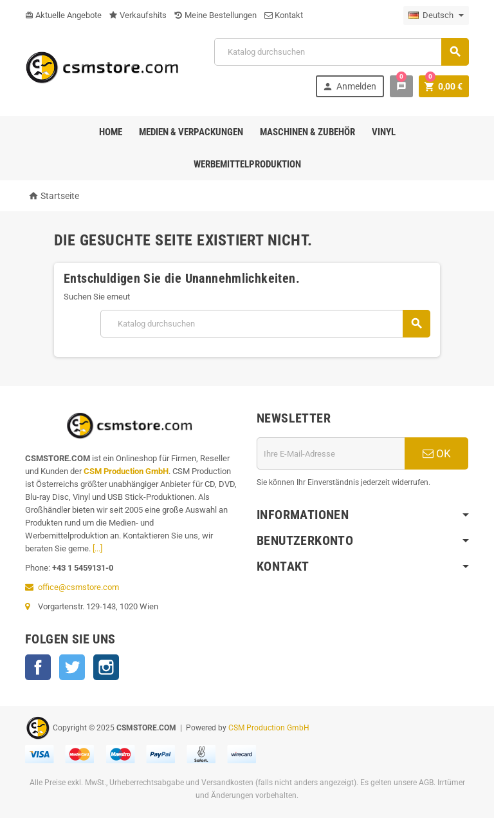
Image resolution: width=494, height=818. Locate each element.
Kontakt (283, 15)
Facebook (38, 667)
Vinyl (384, 132)
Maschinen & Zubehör (307, 132)
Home (110, 132)
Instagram (106, 667)
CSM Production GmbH (126, 471)
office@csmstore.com (78, 587)
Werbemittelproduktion (247, 164)
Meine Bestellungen (215, 15)
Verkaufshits (138, 15)
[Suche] (341, 52)
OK (437, 453)
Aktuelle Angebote (63, 15)
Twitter (72, 667)
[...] (97, 548)
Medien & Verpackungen (191, 132)
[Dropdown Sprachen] (436, 15)
